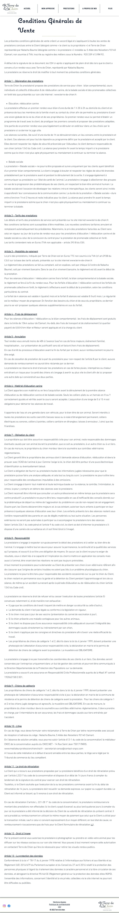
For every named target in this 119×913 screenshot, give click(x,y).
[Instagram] (4, 906)
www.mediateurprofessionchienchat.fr (23, 748)
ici (92, 824)
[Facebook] (9, 906)
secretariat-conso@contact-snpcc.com (64, 748)
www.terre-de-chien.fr (81, 260)
